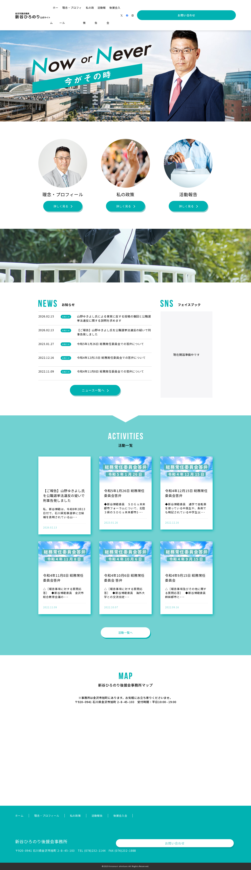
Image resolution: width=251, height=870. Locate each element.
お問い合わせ (219, 7)
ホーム (75, 7)
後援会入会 (155, 7)
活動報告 (137, 7)
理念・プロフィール (97, 7)
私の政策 (121, 7)
